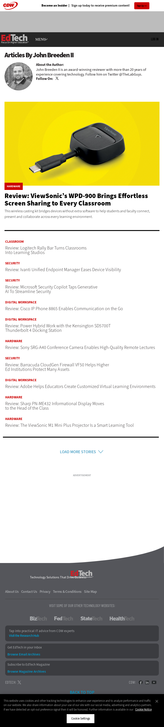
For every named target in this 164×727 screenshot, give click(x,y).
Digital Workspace (20, 302)
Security (12, 263)
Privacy (45, 592)
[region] (82, 710)
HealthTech (122, 619)
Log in (154, 39)
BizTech (38, 619)
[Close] (157, 701)
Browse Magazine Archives (26, 672)
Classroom (14, 241)
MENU (40, 39)
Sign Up (140, 5)
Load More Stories (78, 452)
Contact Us (29, 592)
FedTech (63, 619)
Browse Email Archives (23, 655)
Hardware (13, 186)
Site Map (90, 592)
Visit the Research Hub (24, 636)
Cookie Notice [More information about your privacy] (143, 709)
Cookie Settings (80, 718)
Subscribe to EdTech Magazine (28, 665)
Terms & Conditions (67, 592)
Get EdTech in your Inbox (24, 648)
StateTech (91, 619)
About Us (12, 592)
